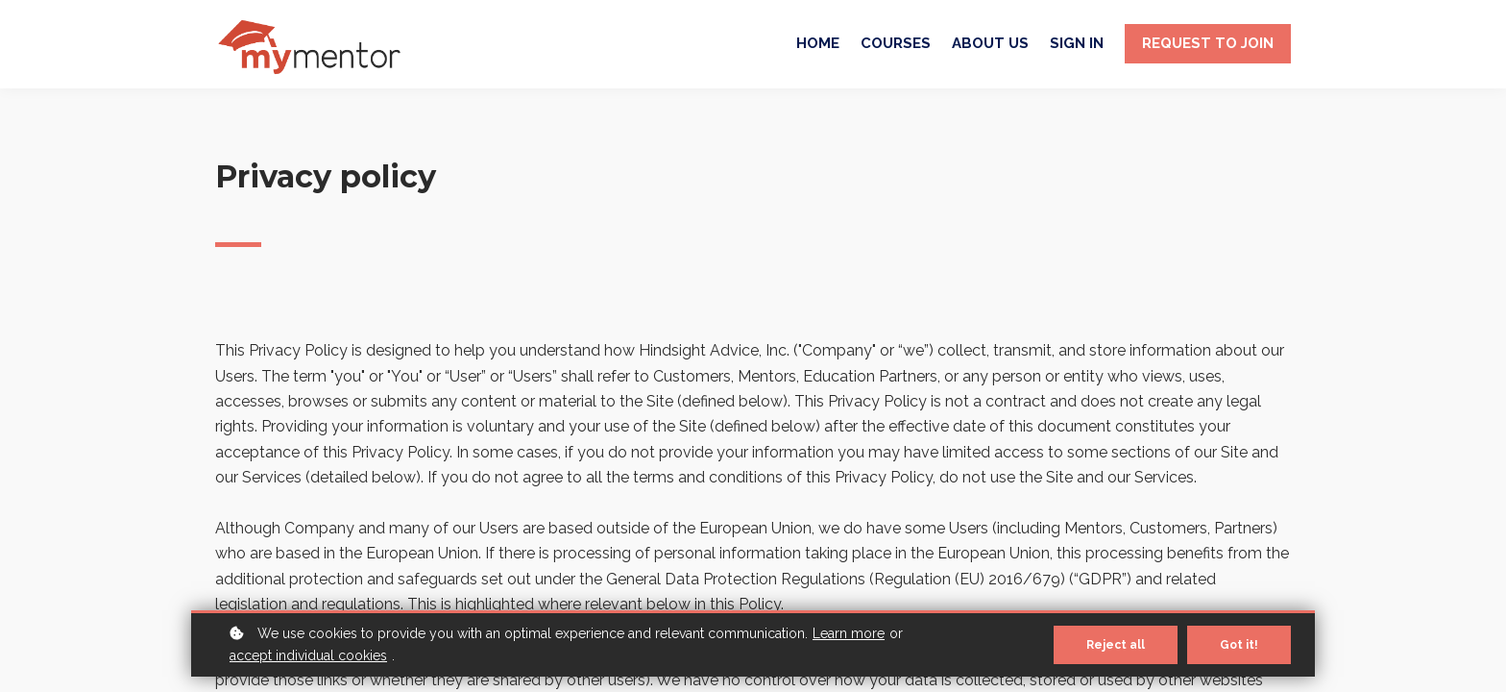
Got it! (1239, 645)
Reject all (1115, 645)
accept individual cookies (308, 655)
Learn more (849, 633)
